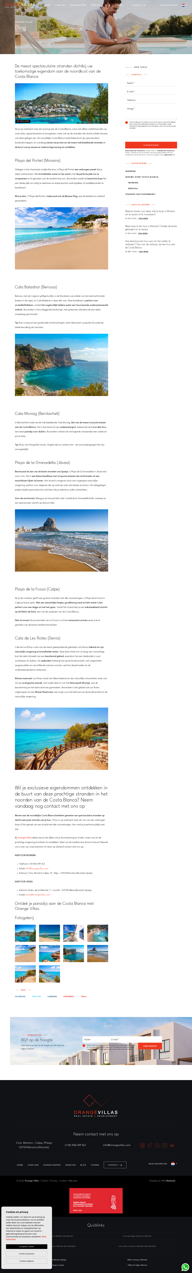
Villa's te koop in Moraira (137, 1260)
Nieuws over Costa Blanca (142, 177)
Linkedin (52, 997)
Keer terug (136, 67)
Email (84, 997)
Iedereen (130, 171)
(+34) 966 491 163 (75, 1145)
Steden (119, 5)
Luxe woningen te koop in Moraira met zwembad (55, 1246)
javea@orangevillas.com (37, 895)
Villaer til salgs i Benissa (137, 1265)
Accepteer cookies (26, 1246)
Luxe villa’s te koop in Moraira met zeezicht (55, 1236)
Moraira (131, 183)
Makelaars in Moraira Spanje (54, 1260)
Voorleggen (151, 145)
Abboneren (150, 1046)
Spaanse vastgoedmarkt (140, 194)
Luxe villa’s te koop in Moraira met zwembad (137, 1246)
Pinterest (69, 997)
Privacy (53, 1181)
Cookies (63, 1181)
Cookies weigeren (26, 1261)
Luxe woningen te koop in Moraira (137, 1236)
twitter (36, 997)
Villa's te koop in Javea (54, 1265)
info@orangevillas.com (36, 869)
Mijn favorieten (169, 5)
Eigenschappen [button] (78, 5)
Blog (108, 5)
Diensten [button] (95, 5)
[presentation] (139, 136)
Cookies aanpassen (27, 1253)
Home (47, 5)
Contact (138, 5)
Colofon (45, 1181)
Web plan (72, 1181)
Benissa (131, 188)
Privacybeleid (162, 124)
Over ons (60, 5)
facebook (20, 997)
